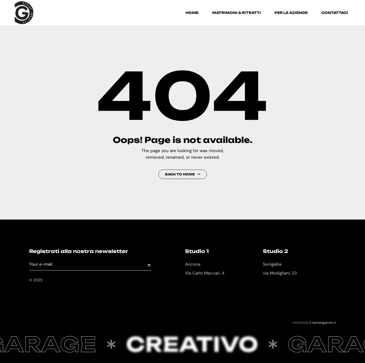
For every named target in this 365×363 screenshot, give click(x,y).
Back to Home (182, 174)
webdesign (300, 322)
